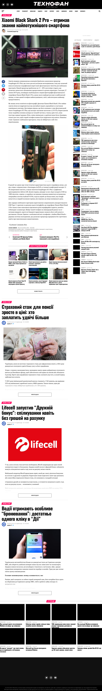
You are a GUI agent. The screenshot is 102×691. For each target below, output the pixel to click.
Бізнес (71, 11)
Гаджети (40, 11)
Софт (46, 11)
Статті (18, 11)
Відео (76, 11)
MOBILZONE (33, 11)
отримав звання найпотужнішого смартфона (23, 231)
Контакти (82, 11)
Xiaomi (32, 227)
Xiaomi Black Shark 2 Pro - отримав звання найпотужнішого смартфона (31, 229)
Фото (57, 11)
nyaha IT (9, 323)
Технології (25, 11)
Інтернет (52, 11)
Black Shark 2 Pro (23, 227)
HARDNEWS (64, 11)
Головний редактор (12, 31)
